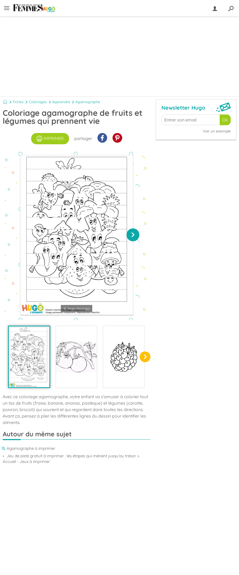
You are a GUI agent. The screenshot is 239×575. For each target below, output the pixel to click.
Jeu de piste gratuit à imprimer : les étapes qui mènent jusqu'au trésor (71, 455)
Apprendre (61, 101)
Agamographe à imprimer (31, 448)
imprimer (50, 139)
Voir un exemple (217, 131)
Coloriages (38, 101)
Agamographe (87, 101)
